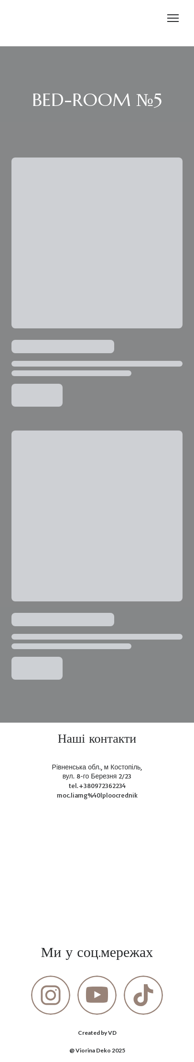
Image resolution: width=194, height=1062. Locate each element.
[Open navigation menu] (173, 18)
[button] (50, 995)
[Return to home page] (28, 18)
